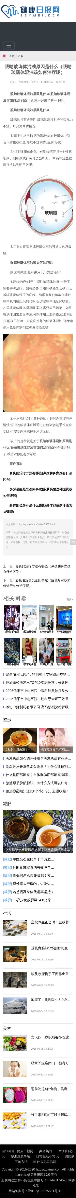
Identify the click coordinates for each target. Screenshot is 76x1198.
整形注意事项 (20, 1156)
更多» (69, 599)
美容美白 (45, 1151)
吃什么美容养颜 (44, 1162)
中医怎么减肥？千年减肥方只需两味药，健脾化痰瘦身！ (35, 859)
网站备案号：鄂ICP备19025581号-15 (35, 1191)
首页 (12, 56)
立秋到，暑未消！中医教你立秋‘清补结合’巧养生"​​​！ (21, 749)
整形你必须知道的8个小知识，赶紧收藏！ (38, 791)
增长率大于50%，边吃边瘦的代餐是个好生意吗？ (35, 884)
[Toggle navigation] (9, 46)
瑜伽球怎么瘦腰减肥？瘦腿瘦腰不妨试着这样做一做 (35, 876)
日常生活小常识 (47, 1156)
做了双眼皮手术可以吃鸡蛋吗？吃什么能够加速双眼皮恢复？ (57, 749)
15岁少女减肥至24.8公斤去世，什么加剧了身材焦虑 (35, 900)
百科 (21, 56)
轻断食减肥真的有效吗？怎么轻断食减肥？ (35, 867)
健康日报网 (25, 1151)
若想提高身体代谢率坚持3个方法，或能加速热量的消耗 (35, 892)
